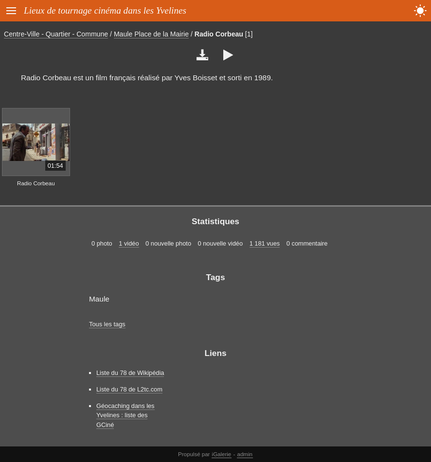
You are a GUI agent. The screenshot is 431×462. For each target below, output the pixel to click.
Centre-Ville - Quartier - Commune (56, 34)
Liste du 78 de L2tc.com (129, 389)
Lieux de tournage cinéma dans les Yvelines (105, 10)
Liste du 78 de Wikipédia (130, 372)
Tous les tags (107, 324)
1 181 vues (265, 243)
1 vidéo (129, 243)
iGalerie (222, 454)
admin (244, 454)
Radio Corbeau (219, 34)
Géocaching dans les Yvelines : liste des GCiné (125, 415)
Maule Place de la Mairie (151, 34)
